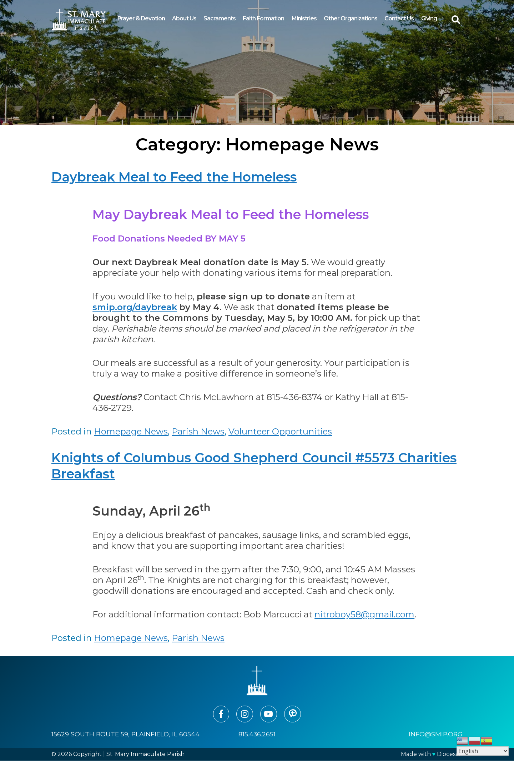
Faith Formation (263, 18)
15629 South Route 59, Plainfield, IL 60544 (125, 734)
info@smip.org (436, 734)
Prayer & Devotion (141, 18)
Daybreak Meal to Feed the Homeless (174, 177)
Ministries (304, 18)
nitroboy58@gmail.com (364, 614)
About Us (184, 18)
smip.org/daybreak (134, 307)
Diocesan (450, 754)
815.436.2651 (257, 734)
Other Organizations (350, 18)
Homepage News (131, 431)
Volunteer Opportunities (280, 431)
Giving (429, 18)
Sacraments (219, 18)
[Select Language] (483, 751)
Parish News (198, 431)
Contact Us (399, 18)
